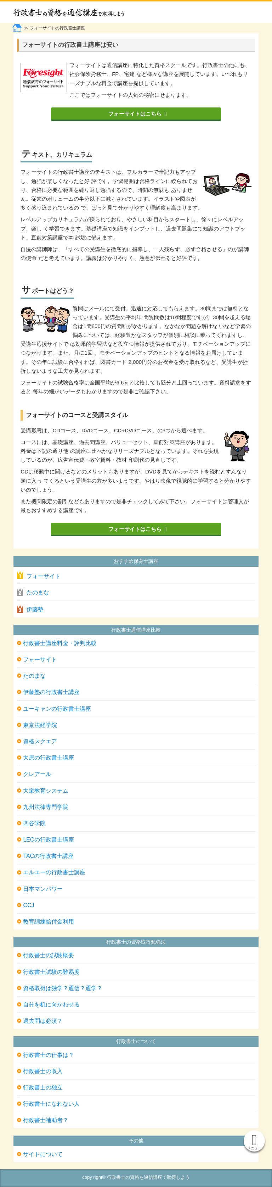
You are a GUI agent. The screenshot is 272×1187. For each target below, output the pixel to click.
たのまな (38, 592)
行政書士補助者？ (45, 1120)
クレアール (37, 774)
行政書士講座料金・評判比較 (60, 643)
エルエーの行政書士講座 (54, 872)
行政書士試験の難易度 (51, 972)
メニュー (254, 1148)
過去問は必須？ (43, 1021)
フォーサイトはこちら (135, 114)
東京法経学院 (40, 725)
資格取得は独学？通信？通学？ (62, 988)
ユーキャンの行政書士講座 (57, 709)
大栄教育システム (45, 791)
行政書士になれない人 (51, 1104)
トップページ (17, 28)
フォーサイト (44, 576)
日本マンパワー (43, 889)
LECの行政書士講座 (48, 840)
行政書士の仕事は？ (48, 1055)
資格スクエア (40, 741)
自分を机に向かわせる (51, 1005)
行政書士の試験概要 (48, 955)
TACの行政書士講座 (48, 856)
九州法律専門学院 (45, 807)
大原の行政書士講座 (48, 758)
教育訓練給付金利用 (48, 922)
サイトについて (43, 1154)
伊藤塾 (35, 609)
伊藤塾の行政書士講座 (51, 692)
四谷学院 (34, 823)
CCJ (28, 905)
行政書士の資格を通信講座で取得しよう (108, 12)
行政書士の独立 (43, 1088)
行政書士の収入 (43, 1071)
